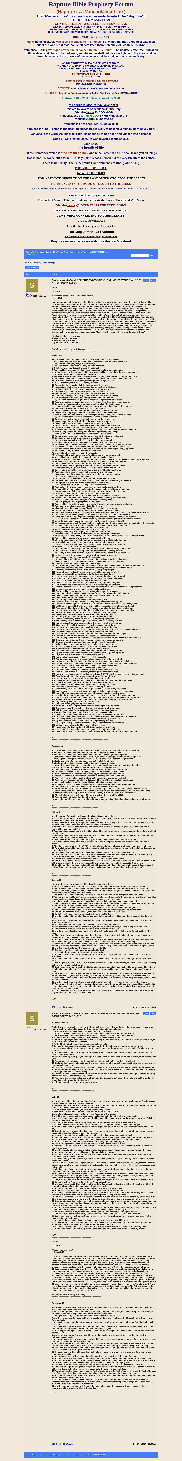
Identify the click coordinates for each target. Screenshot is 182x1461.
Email (58, 1007)
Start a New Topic (32, 268)
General (48, 252)
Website (69, 1007)
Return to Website (32, 252)
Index (42, 252)
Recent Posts (30, 255)
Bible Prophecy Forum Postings (63, 252)
